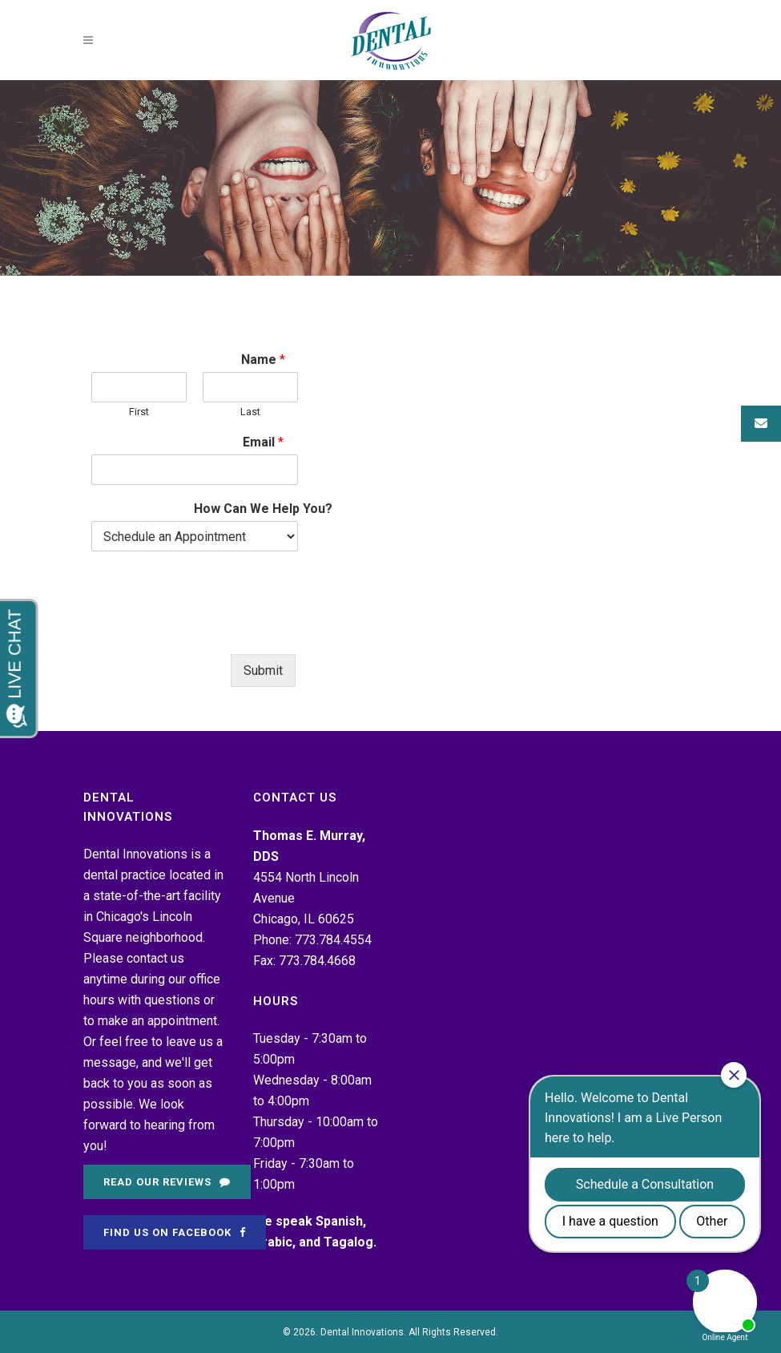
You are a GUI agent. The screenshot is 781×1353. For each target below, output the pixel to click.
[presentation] (213, 627)
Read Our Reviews (167, 1182)
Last (250, 412)
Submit (263, 670)
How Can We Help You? (263, 508)
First (139, 412)
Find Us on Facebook (174, 1232)
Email (263, 442)
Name (263, 359)
